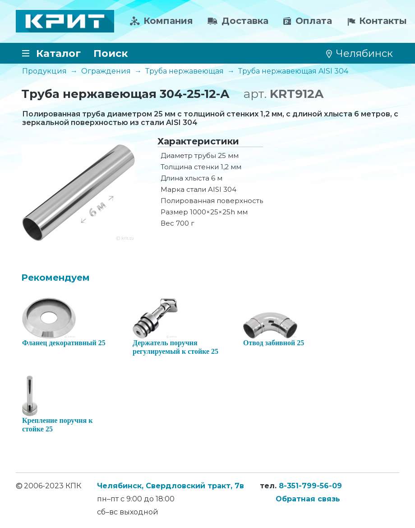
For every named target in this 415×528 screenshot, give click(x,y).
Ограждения (106, 71)
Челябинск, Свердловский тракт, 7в (170, 486)
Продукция (44, 71)
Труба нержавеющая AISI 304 (293, 71)
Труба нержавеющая (184, 71)
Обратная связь (308, 499)
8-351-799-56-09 (310, 486)
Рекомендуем (55, 277)
